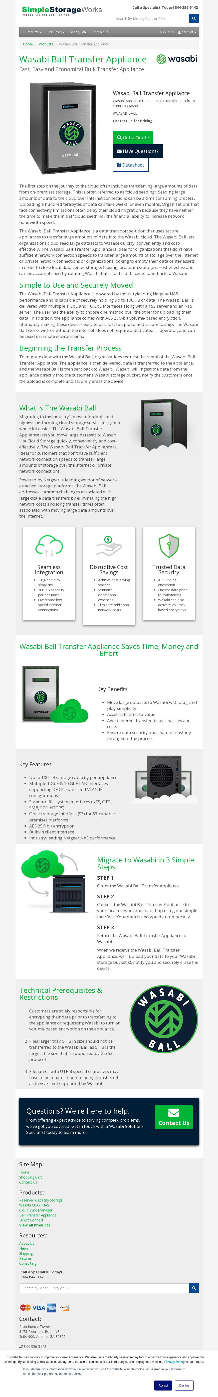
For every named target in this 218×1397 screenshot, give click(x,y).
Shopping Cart (30, 1177)
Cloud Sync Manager (35, 1210)
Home (28, 44)
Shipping (26, 1253)
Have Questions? (138, 151)
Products (34, 32)
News (23, 1248)
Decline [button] (184, 1385)
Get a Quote (133, 138)
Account (187, 32)
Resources (56, 32)
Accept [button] (163, 1385)
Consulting (27, 1263)
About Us (166, 32)
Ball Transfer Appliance (37, 1215)
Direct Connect (31, 1220)
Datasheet (130, 165)
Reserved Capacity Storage (41, 1200)
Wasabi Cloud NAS (34, 1205)
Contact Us (100, 32)
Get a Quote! (79, 32)
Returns (25, 1258)
